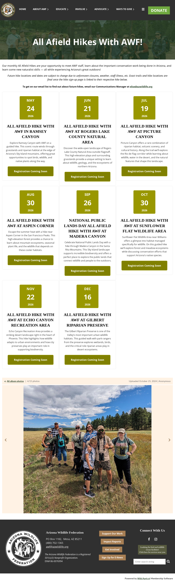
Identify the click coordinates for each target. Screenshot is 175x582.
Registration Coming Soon (30, 171)
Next (169, 439)
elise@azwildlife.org (141, 86)
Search (168, 561)
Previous (5, 439)
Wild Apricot (143, 578)
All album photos (15, 381)
